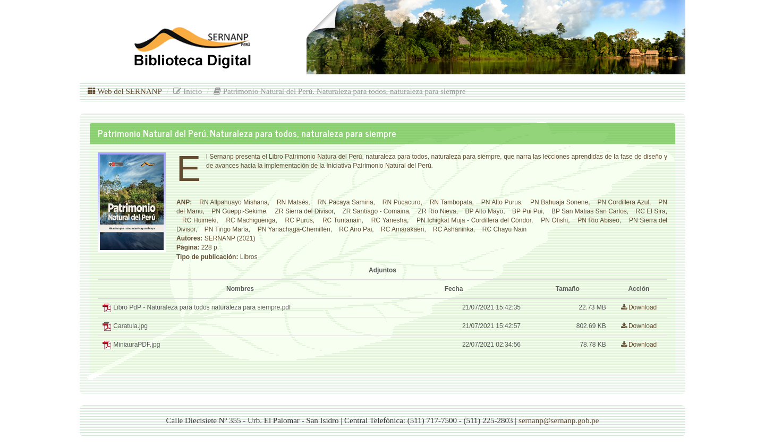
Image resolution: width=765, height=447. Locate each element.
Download (639, 307)
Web (125, 91)
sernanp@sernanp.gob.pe (558, 420)
